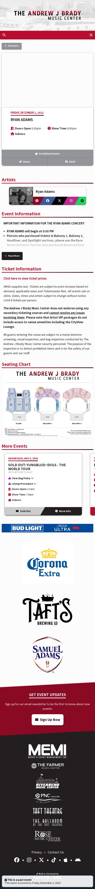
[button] (41, 479)
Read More (12, 255)
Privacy (36, 852)
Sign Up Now (47, 719)
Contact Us (56, 852)
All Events (11, 45)
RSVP (70, 161)
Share (24, 161)
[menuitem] (47, 766)
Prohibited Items (47, 153)
